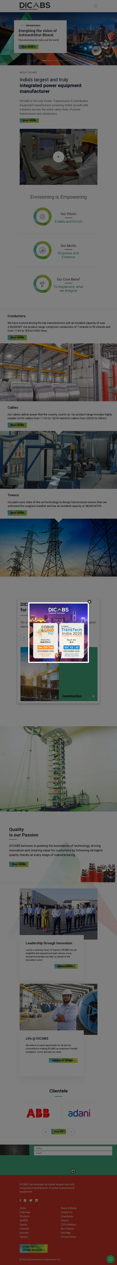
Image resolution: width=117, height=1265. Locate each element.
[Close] (89, 602)
